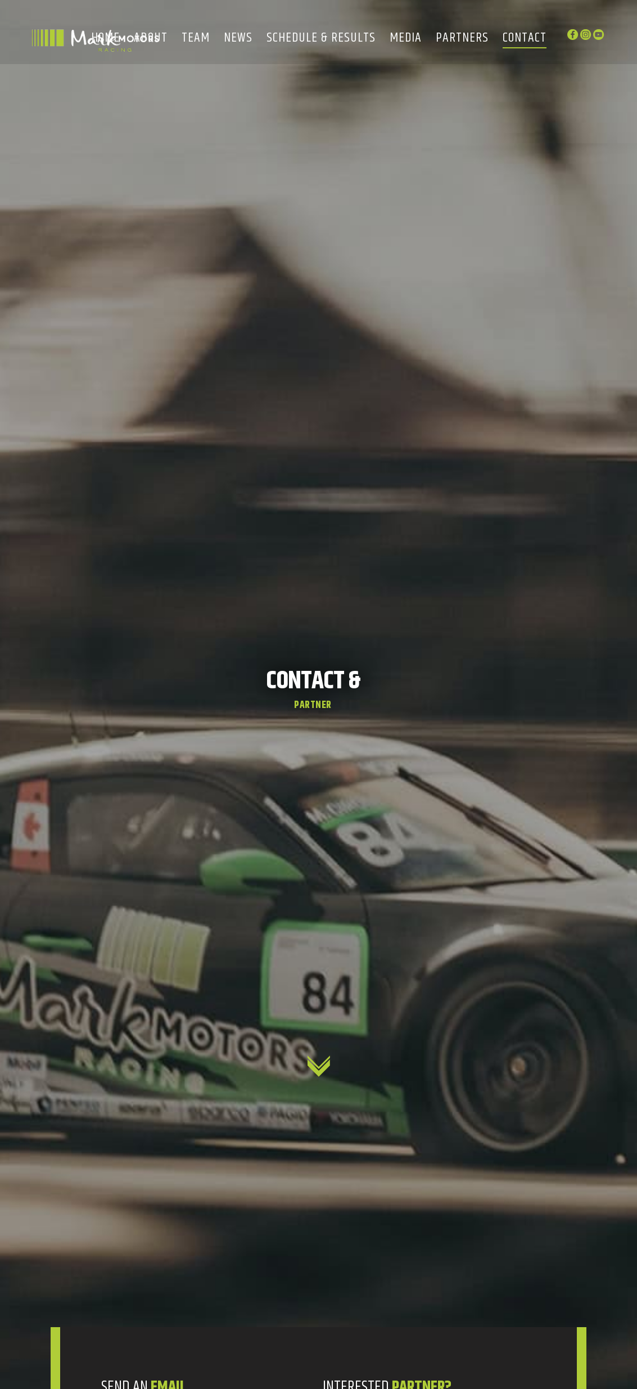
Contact (524, 38)
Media (406, 38)
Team (196, 38)
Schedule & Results (321, 38)
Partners (462, 38)
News (238, 38)
